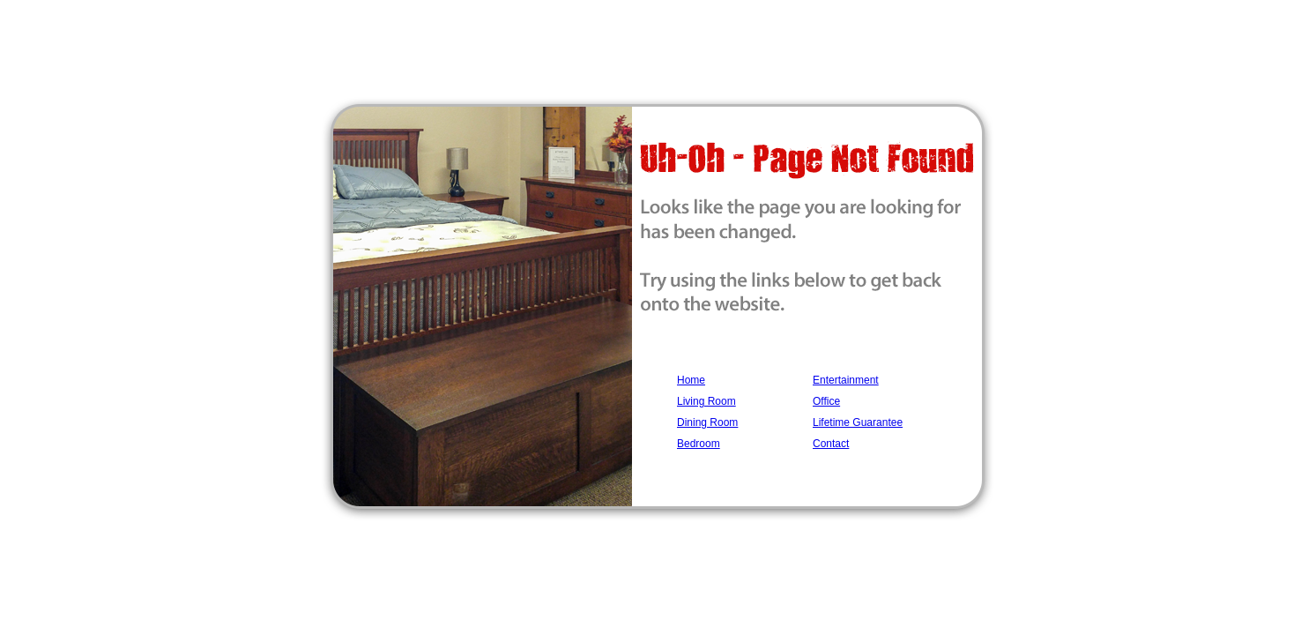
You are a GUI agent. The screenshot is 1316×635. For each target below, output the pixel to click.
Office (826, 401)
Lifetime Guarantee (858, 422)
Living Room (706, 401)
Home (691, 380)
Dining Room (707, 422)
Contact (831, 443)
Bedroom (698, 443)
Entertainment (846, 380)
